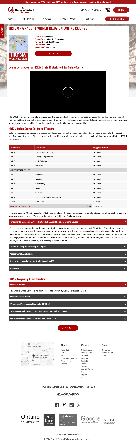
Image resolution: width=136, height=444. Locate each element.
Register (84, 375)
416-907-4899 (91, 10)
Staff (62, 353)
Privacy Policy (66, 361)
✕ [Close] (134, 2)
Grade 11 (84, 358)
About (11, 19)
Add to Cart (53, 53)
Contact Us (106, 350)
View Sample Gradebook (20, 206)
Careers (104, 355)
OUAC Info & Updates (69, 358)
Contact (90, 19)
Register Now (117, 18)
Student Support (68, 19)
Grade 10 (84, 361)
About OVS (65, 350)
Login (121, 9)
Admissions (28, 19)
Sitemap (64, 364)
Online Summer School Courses (87, 351)
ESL (82, 377)
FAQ (62, 355)
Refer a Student (107, 353)
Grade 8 (84, 366)
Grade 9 (84, 364)
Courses (47, 19)
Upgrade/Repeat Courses (87, 370)
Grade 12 (84, 355)
